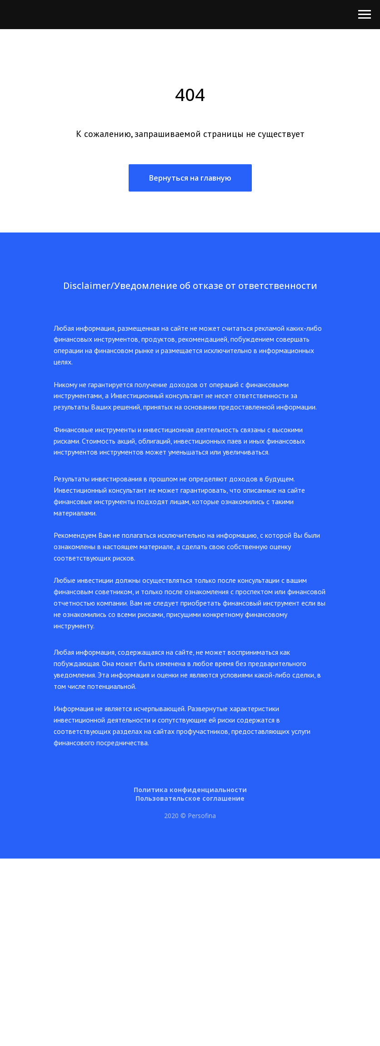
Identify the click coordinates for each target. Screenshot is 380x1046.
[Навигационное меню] (364, 14)
